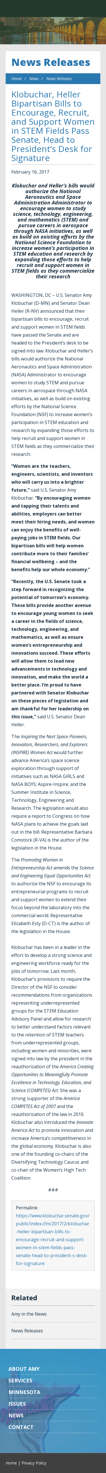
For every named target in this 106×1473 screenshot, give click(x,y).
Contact (21, 1427)
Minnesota (24, 1392)
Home (16, 78)
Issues (17, 1403)
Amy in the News (29, 1314)
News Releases (50, 62)
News (34, 78)
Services (20, 1380)
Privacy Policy (33, 1463)
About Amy (24, 1368)
